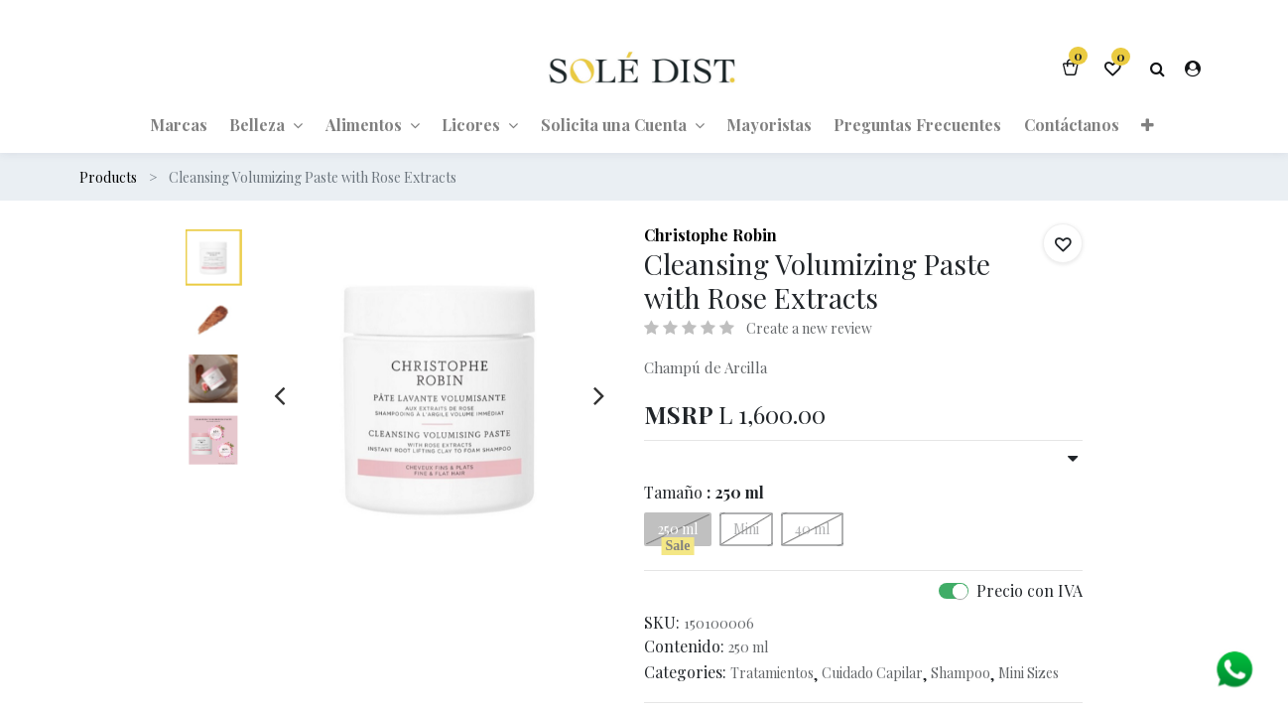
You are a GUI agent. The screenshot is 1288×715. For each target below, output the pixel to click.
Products (108, 177)
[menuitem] (178, 124)
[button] (1147, 124)
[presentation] (279, 395)
